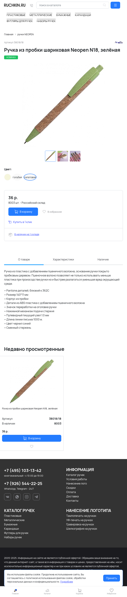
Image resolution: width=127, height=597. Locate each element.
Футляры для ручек (16, 533)
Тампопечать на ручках (81, 516)
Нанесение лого (76, 483)
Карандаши (11, 529)
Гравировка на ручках (80, 524)
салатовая (30, 177)
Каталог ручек (75, 475)
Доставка (72, 496)
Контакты (72, 501)
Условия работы (76, 479)
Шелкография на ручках (81, 529)
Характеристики (63, 259)
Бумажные (10, 524)
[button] (115, 5)
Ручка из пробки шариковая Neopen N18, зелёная (30, 408)
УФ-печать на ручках (79, 520)
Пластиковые (12, 516)
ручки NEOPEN (25, 34)
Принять (111, 578)
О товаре (24, 259)
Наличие (103, 259)
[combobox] (72, 5)
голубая (17, 177)
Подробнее (66, 581)
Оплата (71, 492)
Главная (8, 34)
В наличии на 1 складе (26, 234)
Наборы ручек (13, 537)
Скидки (71, 488)
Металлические (14, 520)
